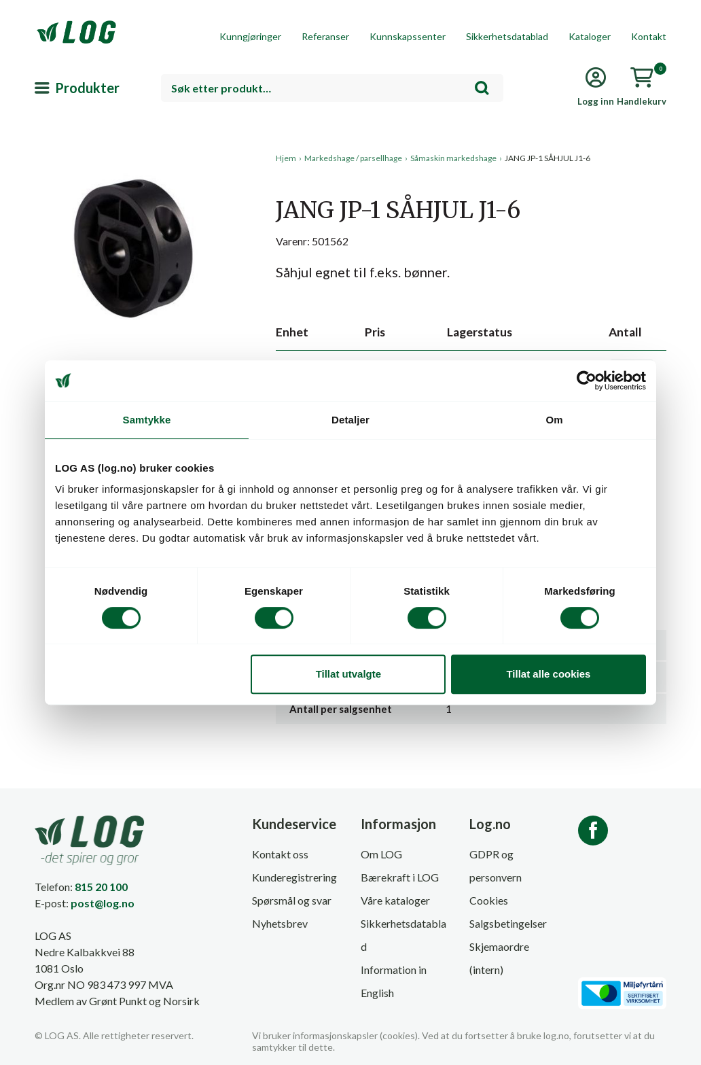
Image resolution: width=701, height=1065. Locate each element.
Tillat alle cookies (548, 674)
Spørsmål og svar (291, 900)
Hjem (286, 158)
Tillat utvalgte (348, 674)
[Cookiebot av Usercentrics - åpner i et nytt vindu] (586, 380)
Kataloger (590, 36)
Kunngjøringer (250, 36)
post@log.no (102, 902)
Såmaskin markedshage (453, 158)
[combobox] (332, 88)
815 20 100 (101, 886)
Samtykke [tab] (147, 419)
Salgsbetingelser (508, 923)
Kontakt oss (280, 854)
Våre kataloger (395, 900)
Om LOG (381, 854)
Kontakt (648, 36)
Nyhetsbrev (280, 923)
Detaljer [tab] (350, 419)
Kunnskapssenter (408, 36)
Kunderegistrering (294, 877)
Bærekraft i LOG (400, 877)
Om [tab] (553, 419)
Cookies (488, 900)
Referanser (325, 36)
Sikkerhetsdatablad (507, 36)
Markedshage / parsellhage (353, 158)
